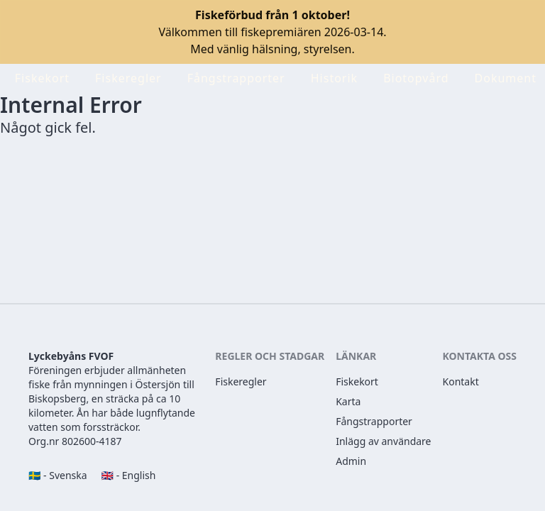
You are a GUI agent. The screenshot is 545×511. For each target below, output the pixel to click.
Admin (351, 461)
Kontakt (461, 381)
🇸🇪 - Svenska (57, 475)
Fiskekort (42, 78)
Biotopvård (415, 78)
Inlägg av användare (383, 441)
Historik (334, 78)
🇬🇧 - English (128, 475)
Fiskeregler (128, 78)
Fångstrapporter (236, 78)
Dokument (505, 78)
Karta (348, 401)
